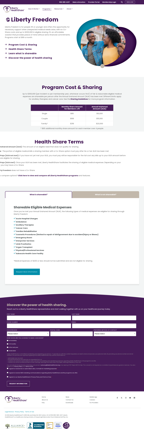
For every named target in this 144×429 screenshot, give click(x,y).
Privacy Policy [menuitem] (19, 412)
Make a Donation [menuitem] (79, 2)
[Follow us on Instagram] (125, 397)
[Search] (122, 2)
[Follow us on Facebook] (117, 397)
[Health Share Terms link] (18, 49)
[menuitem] (50, 397)
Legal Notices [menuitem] (9, 412)
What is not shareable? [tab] (105, 194)
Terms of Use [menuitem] (29, 412)
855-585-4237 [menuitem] (64, 2)
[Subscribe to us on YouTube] (130, 397)
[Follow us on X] (121, 397)
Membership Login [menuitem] (109, 2)
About (70, 9)
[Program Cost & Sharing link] (21, 45)
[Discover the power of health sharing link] (28, 58)
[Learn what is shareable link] (21, 53)
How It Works (34, 9)
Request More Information (26, 272)
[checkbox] (71, 345)
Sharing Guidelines (79, 99)
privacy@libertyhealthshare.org (50, 365)
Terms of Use (29, 366)
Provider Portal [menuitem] (93, 2)
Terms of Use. (47, 377)
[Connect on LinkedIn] (134, 397)
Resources (59, 9)
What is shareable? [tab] (38, 194)
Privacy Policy (18, 366)
